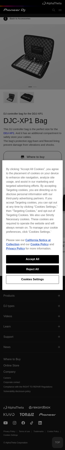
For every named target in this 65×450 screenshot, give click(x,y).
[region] (32, 225)
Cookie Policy (40, 244)
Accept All (32, 259)
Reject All (32, 269)
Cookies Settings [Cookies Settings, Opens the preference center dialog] (32, 279)
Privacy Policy (15, 248)
